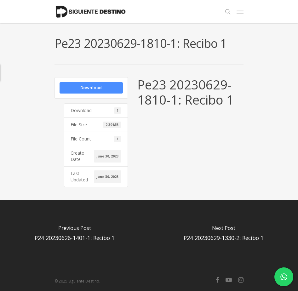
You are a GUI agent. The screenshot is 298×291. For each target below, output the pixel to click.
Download (91, 87)
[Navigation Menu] (240, 12)
